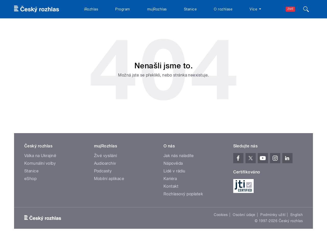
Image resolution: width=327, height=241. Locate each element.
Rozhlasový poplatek (183, 194)
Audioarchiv (105, 163)
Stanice (190, 9)
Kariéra (170, 178)
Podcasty (103, 171)
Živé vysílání (105, 155)
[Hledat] (306, 9)
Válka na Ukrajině (40, 155)
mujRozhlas (157, 9)
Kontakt (171, 186)
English (296, 215)
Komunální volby (40, 163)
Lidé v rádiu (174, 171)
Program (122, 9)
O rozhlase (223, 9)
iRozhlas (91, 9)
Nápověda (173, 163)
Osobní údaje (244, 215)
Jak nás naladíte (179, 155)
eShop (30, 178)
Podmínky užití (272, 215)
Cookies (221, 215)
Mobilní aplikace (109, 178)
